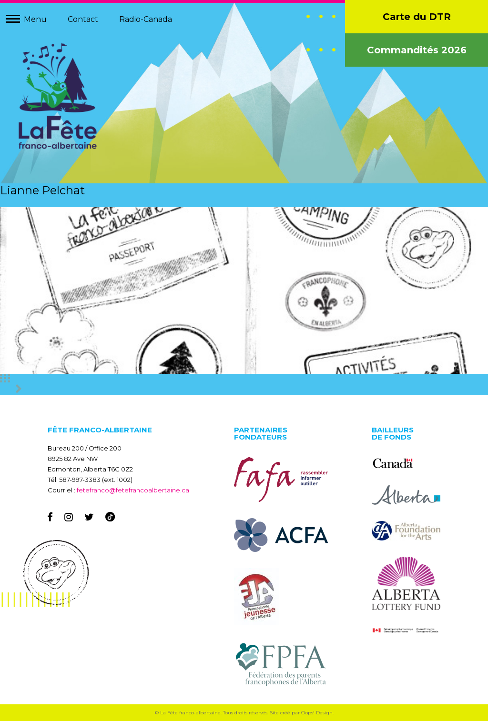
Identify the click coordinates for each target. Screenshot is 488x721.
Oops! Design (317, 713)
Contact (83, 19)
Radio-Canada (145, 19)
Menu (35, 19)
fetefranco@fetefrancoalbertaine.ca (133, 490)
